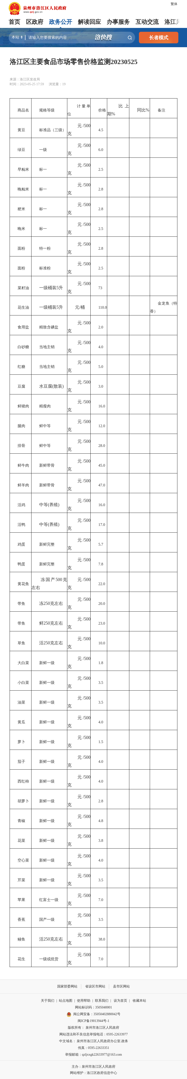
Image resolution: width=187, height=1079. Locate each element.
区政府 (34, 22)
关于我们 (47, 1000)
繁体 (174, 4)
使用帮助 (83, 1000)
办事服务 (118, 22)
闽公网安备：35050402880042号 (93, 1014)
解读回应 (89, 22)
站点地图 (65, 1000)
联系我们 (101, 1000)
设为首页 (120, 1000)
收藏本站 (139, 1000)
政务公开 (60, 22)
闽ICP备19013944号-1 (93, 1021)
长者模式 (158, 37)
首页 (14, 22)
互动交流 (147, 22)
